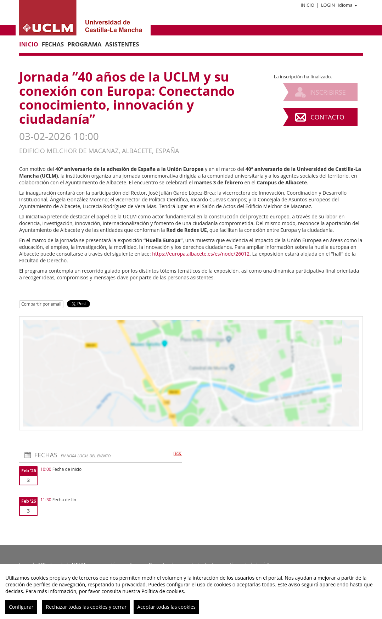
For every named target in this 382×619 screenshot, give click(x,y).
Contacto (327, 117)
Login (328, 5)
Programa (84, 44)
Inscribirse (327, 92)
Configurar (21, 606)
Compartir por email (41, 304)
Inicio (307, 5)
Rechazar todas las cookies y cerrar (86, 606)
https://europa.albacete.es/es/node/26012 (200, 253)
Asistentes (122, 44)
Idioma (347, 5)
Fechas (53, 44)
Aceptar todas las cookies (166, 606)
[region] (191, 591)
